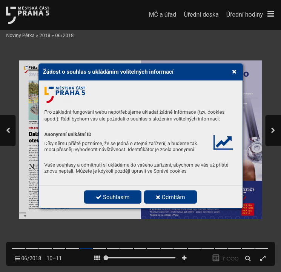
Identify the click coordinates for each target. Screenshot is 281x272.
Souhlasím (112, 197)
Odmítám (170, 197)
